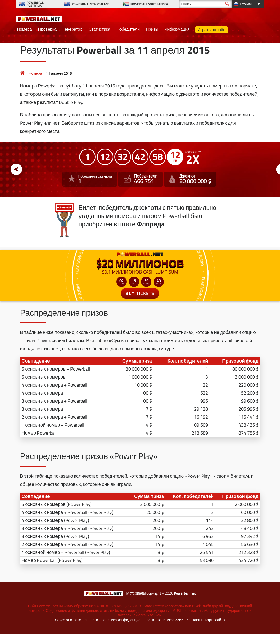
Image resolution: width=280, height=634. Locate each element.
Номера (24, 29)
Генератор (73, 29)
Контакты (194, 619)
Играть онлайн (212, 30)
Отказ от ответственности (76, 619)
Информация (177, 29)
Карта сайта (215, 619)
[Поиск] (205, 4)
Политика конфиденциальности (127, 619)
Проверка (47, 29)
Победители (128, 29)
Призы (152, 29)
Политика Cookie (170, 619)
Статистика (99, 29)
